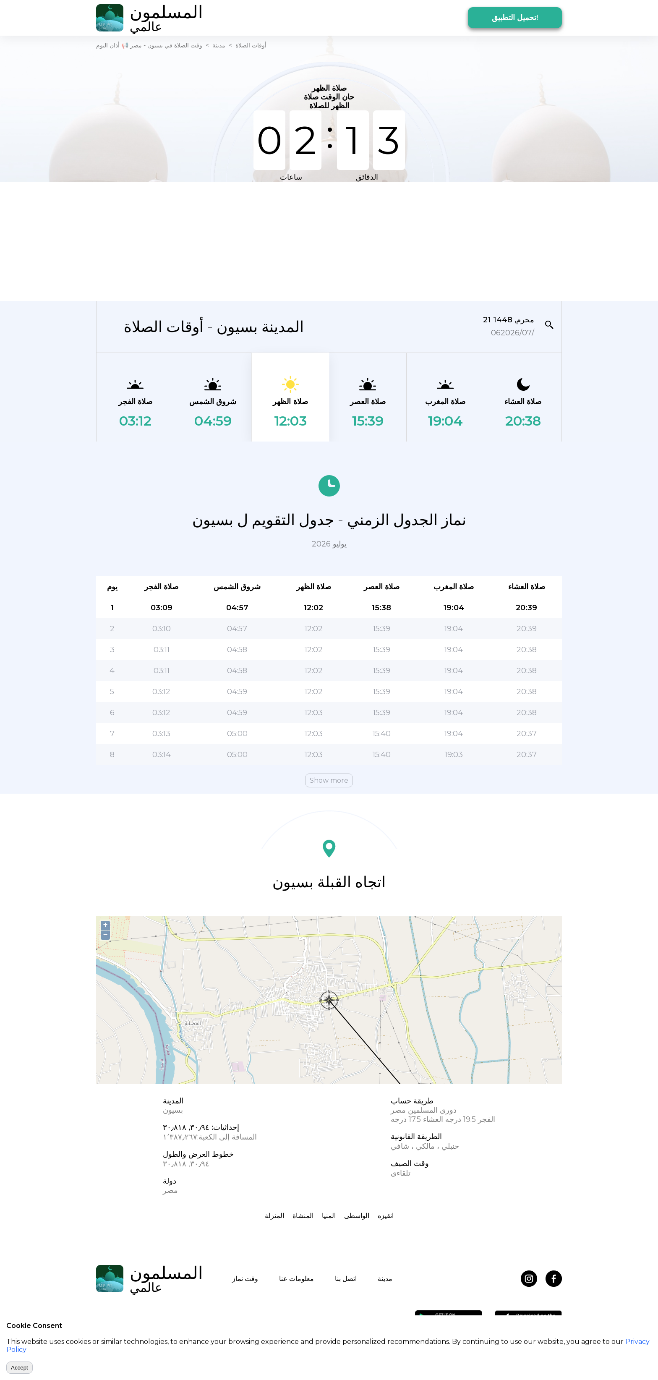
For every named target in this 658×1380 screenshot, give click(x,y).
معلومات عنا (296, 1279)
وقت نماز (245, 1279)
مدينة (218, 45)
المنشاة (302, 1216)
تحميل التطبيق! (515, 17)
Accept (19, 1367)
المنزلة (274, 1216)
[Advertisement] (329, 240)
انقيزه (386, 1216)
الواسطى (356, 1216)
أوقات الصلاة (250, 45)
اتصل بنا (346, 1279)
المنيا (329, 1216)
